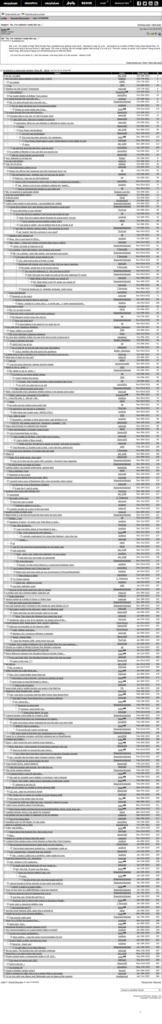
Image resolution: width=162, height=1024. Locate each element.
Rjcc (120, 798)
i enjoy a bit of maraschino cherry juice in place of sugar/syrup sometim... (48, 182)
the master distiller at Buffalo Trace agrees (28, 96)
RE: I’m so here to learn (20, 310)
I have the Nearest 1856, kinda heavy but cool (33, 641)
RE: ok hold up (16, 668)
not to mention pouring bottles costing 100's (42, 221)
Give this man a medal (23, 502)
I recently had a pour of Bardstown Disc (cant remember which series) (40, 481)
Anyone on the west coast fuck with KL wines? (30, 590)
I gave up (10, 200)
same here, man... (17, 924)
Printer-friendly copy (12, 14)
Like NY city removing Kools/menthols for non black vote (38, 547)
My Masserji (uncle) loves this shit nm (29, 317)
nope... (24, 876)
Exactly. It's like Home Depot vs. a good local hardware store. (46, 565)
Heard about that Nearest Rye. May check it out (30, 832)
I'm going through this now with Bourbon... (25, 112)
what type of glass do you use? (20, 357)
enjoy (27, 144)
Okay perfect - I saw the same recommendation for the (37, 937)
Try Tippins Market (21, 579)
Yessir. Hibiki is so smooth (21, 331)
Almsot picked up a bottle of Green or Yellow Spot (28, 599)
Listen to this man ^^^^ (22, 661)
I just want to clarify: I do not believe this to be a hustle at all (46, 225)
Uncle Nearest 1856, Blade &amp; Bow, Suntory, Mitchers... (33, 623)
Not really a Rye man (18, 498)
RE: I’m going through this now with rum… (28, 102)
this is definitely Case (18, 471)
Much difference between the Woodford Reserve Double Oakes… (35, 653)
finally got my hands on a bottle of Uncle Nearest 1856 (30, 787)
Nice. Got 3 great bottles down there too (27, 674)
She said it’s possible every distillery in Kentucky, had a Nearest (38, 777)
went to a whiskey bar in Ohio (19, 825)
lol (10, 86)
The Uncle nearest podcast (18, 770)
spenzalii (122, 89)
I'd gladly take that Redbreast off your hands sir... (35, 865)
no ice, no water (13, 76)
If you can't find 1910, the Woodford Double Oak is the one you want (40, 657)
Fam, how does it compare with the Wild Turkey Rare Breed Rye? (39, 695)
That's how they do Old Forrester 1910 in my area (35, 613)
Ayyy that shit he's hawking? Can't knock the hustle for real (42, 214)
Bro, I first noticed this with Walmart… (36, 533)
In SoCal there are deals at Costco (24, 465)
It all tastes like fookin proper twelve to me (35, 257)
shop (103, 3)
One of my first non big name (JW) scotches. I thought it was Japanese (45, 461)
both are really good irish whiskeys (24, 603)
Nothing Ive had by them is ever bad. (31, 300)
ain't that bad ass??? (21, 908)
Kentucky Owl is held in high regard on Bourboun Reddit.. (39, 900)
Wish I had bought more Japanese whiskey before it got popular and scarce (40, 392)
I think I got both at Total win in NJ (28, 246)
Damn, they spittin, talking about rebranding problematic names (40, 781)
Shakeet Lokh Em (122, 192)
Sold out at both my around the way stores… (33, 750)
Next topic (156, 25)
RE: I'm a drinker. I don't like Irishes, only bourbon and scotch (40, 253)
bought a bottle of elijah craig (19, 512)
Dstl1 (4, 29)
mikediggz (122, 337)
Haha (11, 402)
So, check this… (22, 702)
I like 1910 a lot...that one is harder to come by (34, 119)
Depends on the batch (22, 296)
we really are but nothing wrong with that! (27, 405)
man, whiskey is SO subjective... (24, 862)
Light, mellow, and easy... (24, 630)
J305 (122, 85)
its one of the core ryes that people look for (43, 880)
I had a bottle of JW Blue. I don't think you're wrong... (36, 437)
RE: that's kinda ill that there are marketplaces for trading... (38, 733)
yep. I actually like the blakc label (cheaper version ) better (35, 757)
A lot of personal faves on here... (24, 433)
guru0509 (122, 722)
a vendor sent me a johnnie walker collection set (27, 593)
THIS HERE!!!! (15, 92)
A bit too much (12, 198)
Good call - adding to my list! (29, 583)
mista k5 (122, 161)
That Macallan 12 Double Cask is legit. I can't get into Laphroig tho (43, 447)
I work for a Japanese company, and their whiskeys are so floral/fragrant (38, 736)
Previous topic (143, 25)
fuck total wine (19, 550)
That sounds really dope (20, 917)
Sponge (122, 970)
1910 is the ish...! (17, 964)
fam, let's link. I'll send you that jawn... (33, 869)
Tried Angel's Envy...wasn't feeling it (22, 764)
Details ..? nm (15, 518)
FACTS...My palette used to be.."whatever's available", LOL (39, 423)
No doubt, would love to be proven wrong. (40, 268)
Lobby (4, 18)
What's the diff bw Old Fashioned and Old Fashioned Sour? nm (38, 171)
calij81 (122, 81)
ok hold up (10, 664)
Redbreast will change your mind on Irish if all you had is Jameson (48, 264)
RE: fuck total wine (24, 561)
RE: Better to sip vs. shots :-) (22, 371)
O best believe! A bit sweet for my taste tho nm (39, 324)
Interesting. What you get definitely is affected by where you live (45, 123)
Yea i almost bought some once (29, 389)
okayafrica (31, 3)
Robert (122, 158)
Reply (145, 63)
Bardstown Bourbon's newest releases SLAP (26, 927)
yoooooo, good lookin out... (33, 709)
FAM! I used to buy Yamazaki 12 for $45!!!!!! (29, 395)
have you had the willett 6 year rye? (34, 873)
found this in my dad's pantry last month (24, 953)
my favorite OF (16, 967)
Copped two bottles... (15, 739)
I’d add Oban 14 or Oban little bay (30, 948)
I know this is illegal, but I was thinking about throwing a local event (39, 207)
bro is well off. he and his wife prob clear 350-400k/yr (36, 348)
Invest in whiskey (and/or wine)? (20, 970)
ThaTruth (122, 210)
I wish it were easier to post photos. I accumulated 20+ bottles (34, 203)
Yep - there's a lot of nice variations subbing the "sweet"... (44, 185)
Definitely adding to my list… (28, 505)
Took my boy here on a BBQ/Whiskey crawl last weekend (31, 890)
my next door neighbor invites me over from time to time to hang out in (37, 337)
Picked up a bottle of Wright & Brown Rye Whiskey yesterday (33, 647)
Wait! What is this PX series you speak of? (49, 278)
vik (122, 170)
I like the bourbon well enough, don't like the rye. (31, 767)
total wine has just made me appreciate (37, 558)
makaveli (122, 599)
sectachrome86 (122, 364)
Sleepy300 (122, 112)
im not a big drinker (14, 161)
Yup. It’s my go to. (14, 164)
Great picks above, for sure (36, 712)
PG (122, 688)
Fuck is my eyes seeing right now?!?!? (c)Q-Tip (27, 650)
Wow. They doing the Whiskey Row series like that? (39, 616)
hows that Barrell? (17, 293)
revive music (86, 3)
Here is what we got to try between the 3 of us (30, 893)
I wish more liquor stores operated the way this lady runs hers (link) (42, 722)
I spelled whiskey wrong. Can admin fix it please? (28, 812)
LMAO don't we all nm (22, 344)
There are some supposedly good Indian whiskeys (32, 313)
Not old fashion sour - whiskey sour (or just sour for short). (38, 175)
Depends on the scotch (19, 475)
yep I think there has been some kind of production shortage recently (47, 754)
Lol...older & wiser (17, 416)
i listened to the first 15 (25, 784)
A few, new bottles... (15, 828)
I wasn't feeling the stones (27, 378)
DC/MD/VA (41, 286)
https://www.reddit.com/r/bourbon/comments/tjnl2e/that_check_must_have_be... (45, 809)
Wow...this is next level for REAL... (24, 239)
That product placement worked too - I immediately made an (40, 848)
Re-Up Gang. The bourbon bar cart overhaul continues (30, 950)
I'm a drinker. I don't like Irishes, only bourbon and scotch (35, 250)
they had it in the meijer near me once (26, 799)
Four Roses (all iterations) (30, 130)
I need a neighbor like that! (21, 341)
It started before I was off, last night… (26, 774)
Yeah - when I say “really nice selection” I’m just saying (40, 554)
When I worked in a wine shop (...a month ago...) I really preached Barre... (51, 303)
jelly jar (12, 361)
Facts (21, 127)
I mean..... (23, 540)
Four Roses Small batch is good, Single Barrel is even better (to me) (55, 141)
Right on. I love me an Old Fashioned (32, 178)
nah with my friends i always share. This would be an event (42, 228)
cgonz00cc (122, 95)
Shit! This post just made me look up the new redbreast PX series (57, 275)
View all (38, 70)
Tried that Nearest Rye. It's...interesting (23, 858)
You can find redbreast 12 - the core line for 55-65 (47, 271)
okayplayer (10, 3)
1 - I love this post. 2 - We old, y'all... (22, 398)
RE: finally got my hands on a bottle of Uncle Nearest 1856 (35, 795)
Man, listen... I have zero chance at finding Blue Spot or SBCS (37, 243)
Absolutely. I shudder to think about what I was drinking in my (39, 419)
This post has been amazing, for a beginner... (42, 137)
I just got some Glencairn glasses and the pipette (31, 364)
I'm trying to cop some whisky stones (28, 374)
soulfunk (122, 99)
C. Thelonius (122, 498)
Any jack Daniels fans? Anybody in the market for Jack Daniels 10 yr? (37, 606)
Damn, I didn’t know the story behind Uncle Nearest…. (30, 742)
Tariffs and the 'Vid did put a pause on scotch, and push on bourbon (49, 444)
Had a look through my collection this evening (26, 426)
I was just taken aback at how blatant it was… (36, 529)
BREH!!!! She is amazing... (28, 726)
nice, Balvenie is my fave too (19, 158)
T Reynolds (122, 249)
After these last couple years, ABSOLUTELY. (33, 412)
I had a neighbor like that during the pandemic (36, 351)
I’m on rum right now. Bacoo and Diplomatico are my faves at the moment (39, 976)
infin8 (122, 543)
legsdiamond (122, 825)
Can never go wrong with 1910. (23, 960)
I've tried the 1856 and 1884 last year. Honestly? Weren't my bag (38, 802)
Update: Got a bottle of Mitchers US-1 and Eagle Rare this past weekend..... (43, 644)
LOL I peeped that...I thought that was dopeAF (30, 852)
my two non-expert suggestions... (24, 933)
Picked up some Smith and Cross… (31, 109)
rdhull (46, 70)
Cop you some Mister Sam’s (18, 195)
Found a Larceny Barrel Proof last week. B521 (27, 477)
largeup (70, 3)
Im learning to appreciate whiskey (18, 70)
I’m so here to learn (14, 306)
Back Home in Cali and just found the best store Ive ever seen (34, 515)
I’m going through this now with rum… (23, 99)
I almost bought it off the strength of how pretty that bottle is (36, 883)
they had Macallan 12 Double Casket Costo (29, 429)
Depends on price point (28, 705)
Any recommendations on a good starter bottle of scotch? (32, 930)
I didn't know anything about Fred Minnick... (25, 805)
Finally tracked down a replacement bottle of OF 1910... (31, 956)
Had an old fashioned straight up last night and (39, 189)
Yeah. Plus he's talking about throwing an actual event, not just (47, 218)
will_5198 (122, 76)
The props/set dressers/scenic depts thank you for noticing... (36, 845)
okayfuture (52, 3)
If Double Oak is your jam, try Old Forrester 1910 (31, 116)
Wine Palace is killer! (28, 575)
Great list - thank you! (22, 944)
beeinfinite (122, 467)
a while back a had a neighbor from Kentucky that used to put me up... (37, 354)
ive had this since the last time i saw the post (33, 148)
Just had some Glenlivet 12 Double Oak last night (31, 451)
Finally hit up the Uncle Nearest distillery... (25, 913)
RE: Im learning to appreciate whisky (22, 192)
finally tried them (16, 596)
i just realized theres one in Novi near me (31, 568)
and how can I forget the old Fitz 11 (29, 897)
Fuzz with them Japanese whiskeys (22, 327)
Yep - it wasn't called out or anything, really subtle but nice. (38, 855)
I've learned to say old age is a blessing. (27, 409)
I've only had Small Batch (33, 134)
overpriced (14, 495)
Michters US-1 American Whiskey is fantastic (33, 633)
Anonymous (122, 195)
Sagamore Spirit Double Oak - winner (23, 691)
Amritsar (122, 306)
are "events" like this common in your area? (38, 232)
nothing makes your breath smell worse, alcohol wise (30, 467)
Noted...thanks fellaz (22, 637)
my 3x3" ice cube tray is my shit (32, 385)
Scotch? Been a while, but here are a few (28, 940)
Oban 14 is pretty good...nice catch (25, 457)
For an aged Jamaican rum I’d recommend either (34, 106)
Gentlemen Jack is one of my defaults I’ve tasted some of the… (38, 620)
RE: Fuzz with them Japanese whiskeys (27, 334)
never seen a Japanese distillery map (26, 904)
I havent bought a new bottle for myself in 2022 (27, 715)
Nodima (122, 79)
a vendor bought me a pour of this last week (29, 509)
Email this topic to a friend (35, 14)
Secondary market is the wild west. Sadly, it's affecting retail (36, 609)
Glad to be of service (24, 685)
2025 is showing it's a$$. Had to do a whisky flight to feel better (34, 973)
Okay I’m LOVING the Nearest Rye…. (23, 920)
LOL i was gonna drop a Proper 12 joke (36, 260)
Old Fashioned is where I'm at (22, 167)
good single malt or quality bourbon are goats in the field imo (33, 688)
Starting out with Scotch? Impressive (22, 89)
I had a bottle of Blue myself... (29, 440)
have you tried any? (24, 321)
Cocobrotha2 (122, 200)
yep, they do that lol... (22, 525)
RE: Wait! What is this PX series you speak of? (54, 282)
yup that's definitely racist (24, 586)
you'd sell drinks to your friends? (27, 210)
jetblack (122, 164)
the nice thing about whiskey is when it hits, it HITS (29, 79)
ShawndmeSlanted (122, 102)
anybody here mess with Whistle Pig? (23, 491)
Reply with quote (155, 63)
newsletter (122, 3)
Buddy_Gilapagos (122, 327)
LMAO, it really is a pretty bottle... (27, 887)
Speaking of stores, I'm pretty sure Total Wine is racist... (34, 522)
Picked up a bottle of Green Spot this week (25, 838)
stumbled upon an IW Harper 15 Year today (25, 822)
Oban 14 (10, 454)
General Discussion (20, 18)
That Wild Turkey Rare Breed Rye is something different (37, 698)
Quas (122, 333)
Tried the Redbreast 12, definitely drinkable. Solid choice (46, 289)
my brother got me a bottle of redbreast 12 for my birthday (32, 815)
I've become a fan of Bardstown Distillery (30, 485)
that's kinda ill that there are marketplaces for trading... (33, 719)
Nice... (12, 835)
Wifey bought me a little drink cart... (22, 670)
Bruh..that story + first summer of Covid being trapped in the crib (38, 746)
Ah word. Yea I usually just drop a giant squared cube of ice (45, 381)
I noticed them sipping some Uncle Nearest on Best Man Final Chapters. (38, 841)
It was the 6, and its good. (26, 488)
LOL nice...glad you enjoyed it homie (25, 791)
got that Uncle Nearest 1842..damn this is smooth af (29, 910)
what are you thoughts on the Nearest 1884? (29, 626)
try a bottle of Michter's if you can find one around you (33, 152)
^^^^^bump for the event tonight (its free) (30, 761)
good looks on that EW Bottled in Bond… (30, 682)
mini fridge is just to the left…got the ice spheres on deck (37, 678)
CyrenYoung (122, 623)
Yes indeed (14, 82)
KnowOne (120, 92)
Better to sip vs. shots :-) (17, 367)
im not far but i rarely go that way (33, 730)
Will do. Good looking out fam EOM (28, 155)
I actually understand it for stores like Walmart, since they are (50, 536)
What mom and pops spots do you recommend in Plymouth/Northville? (48, 572)
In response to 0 (18, 41)
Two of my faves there (19, 819)
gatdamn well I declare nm (21, 235)
